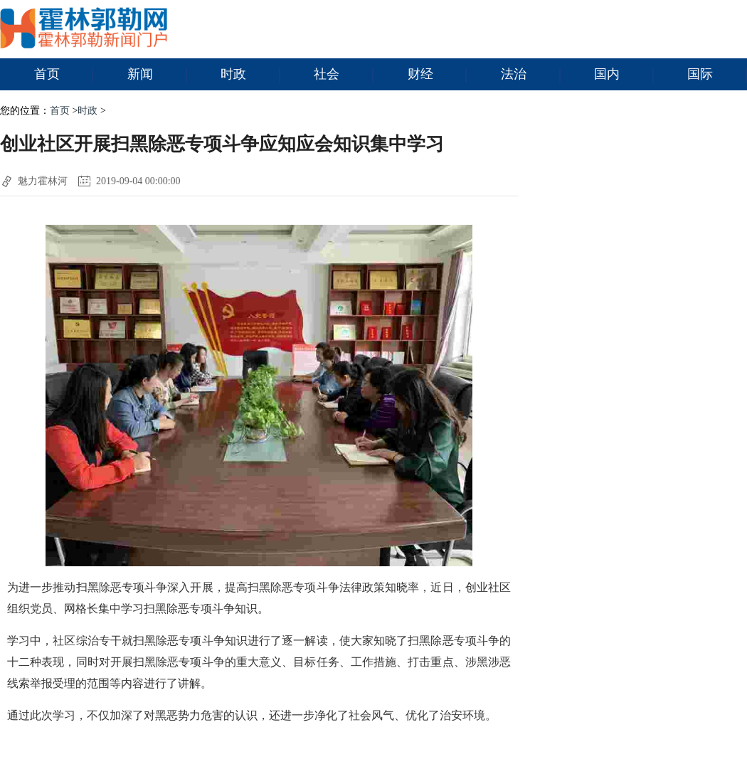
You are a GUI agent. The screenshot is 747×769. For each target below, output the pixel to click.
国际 (717, 75)
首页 (64, 75)
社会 (344, 75)
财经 (437, 75)
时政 (250, 75)
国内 (624, 75)
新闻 (157, 75)
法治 (531, 75)
